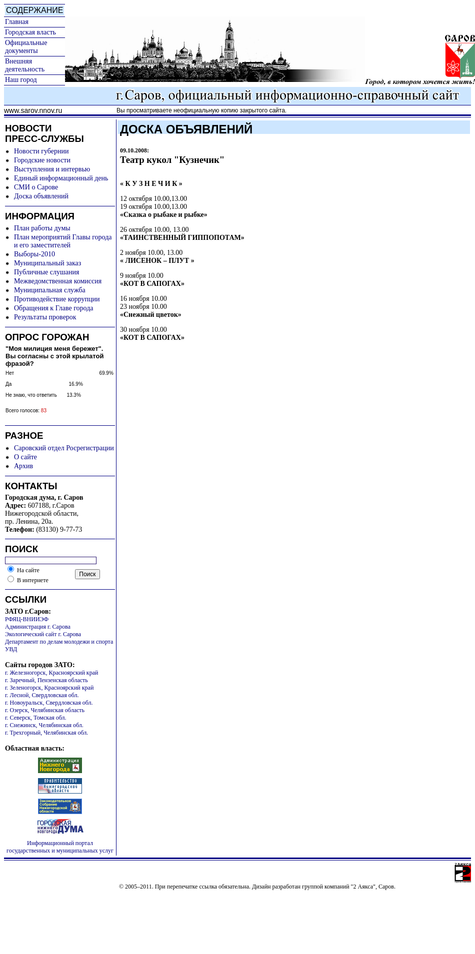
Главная (16, 21)
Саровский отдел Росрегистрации (64, 448)
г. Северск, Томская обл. (35, 717)
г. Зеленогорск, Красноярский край (49, 687)
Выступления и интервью (52, 169)
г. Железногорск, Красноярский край (51, 672)
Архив (23, 466)
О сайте (25, 457)
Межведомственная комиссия (58, 281)
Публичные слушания (46, 272)
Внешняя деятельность (24, 65)
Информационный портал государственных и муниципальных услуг (60, 847)
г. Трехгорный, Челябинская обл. (46, 732)
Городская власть (30, 32)
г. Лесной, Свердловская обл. (42, 695)
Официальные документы (26, 46)
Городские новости (42, 160)
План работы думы (42, 228)
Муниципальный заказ (47, 263)
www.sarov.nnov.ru (33, 110)
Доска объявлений (41, 196)
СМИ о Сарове (36, 187)
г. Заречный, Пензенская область (46, 680)
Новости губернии (41, 151)
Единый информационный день (61, 178)
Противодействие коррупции (57, 299)
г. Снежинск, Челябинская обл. (44, 725)
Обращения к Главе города (53, 308)
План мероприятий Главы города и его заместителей (63, 241)
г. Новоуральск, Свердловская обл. (48, 702)
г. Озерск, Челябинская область (44, 710)
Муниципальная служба (50, 290)
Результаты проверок (45, 317)
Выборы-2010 (34, 254)
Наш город (21, 79)
